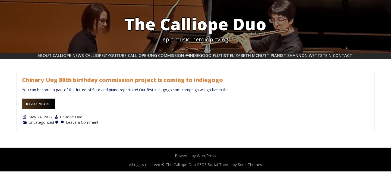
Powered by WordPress (195, 155)
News (78, 55)
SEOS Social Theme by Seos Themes (229, 164)
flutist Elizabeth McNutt (241, 55)
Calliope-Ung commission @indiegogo (170, 55)
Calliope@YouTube (106, 55)
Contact (342, 55)
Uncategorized (41, 122)
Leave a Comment (79, 122)
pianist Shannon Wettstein (301, 55)
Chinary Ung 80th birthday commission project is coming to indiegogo (122, 80)
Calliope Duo (71, 116)
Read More (38, 103)
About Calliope (54, 55)
